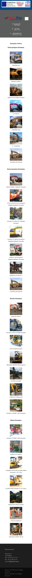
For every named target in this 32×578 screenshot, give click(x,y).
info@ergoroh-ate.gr (13, 561)
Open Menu (26, 18)
